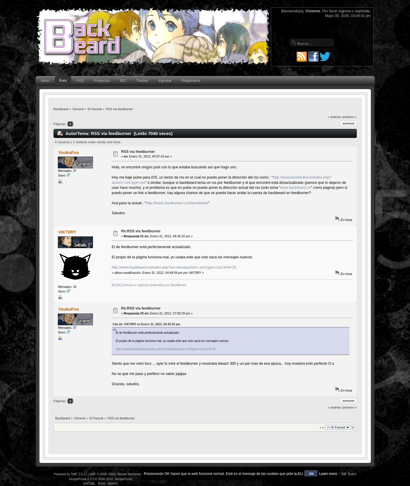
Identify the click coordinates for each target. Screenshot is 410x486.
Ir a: (322, 427)
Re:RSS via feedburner (140, 231)
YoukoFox (68, 152)
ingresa (345, 11)
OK (311, 473)
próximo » (349, 117)
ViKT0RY (67, 231)
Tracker (142, 81)
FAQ (80, 81)
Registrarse (191, 81)
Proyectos (102, 81)
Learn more (328, 474)
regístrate (362, 11)
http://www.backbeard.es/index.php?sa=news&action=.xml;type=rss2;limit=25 (174, 267)
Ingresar (165, 81)
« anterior (334, 117)
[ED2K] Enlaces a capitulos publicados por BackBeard (149, 285)
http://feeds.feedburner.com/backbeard (177, 203)
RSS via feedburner (138, 152)
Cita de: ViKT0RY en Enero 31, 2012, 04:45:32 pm (146, 324)
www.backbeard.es (295, 188)
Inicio (45, 81)
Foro (63, 81)
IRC (123, 81)
